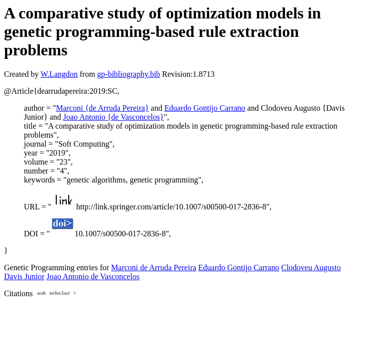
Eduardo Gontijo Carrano (204, 108)
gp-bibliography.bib (128, 74)
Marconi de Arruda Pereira (153, 267)
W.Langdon (59, 74)
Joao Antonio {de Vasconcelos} (113, 117)
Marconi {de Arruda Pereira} (102, 108)
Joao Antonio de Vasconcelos (92, 276)
